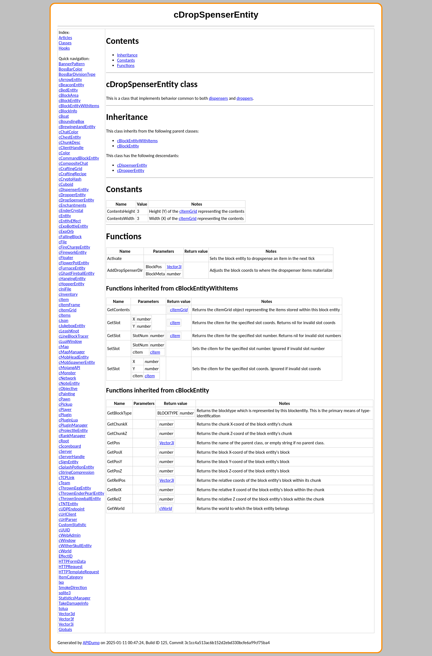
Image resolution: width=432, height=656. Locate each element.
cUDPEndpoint (72, 509)
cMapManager (72, 351)
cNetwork (67, 378)
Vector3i (66, 624)
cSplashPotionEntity (76, 467)
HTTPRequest (71, 566)
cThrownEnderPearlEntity (81, 493)
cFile (63, 241)
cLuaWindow (70, 341)
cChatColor (68, 132)
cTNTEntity (68, 503)
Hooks (64, 48)
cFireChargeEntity (74, 247)
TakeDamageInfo (73, 603)
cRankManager (72, 435)
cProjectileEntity (73, 430)
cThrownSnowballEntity (80, 498)
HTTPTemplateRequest (79, 571)
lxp (61, 582)
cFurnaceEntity (72, 268)
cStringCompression (76, 472)
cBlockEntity (69, 100)
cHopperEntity (71, 283)
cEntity (65, 215)
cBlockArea (69, 95)
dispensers (218, 98)
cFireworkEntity (73, 252)
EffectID (65, 556)
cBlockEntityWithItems (79, 105)
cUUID (64, 530)
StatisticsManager (74, 598)
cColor (64, 152)
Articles (65, 37)
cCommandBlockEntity (79, 158)
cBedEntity (68, 90)
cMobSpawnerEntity (77, 362)
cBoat (64, 116)
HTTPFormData (72, 561)
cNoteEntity (69, 383)
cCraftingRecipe (73, 173)
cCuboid (66, 184)
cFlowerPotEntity (74, 262)
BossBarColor (70, 69)
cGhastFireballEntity (76, 273)
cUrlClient (67, 514)
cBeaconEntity (71, 84)
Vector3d (67, 613)
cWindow (67, 540)
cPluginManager (73, 425)
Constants (126, 60)
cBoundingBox (71, 121)
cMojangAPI (69, 367)
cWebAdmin (69, 535)
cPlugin (65, 414)
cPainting (67, 393)
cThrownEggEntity (75, 488)
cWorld (65, 550)
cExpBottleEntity (73, 226)
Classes (65, 42)
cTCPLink (66, 477)
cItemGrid (67, 310)
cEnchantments (72, 205)
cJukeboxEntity (72, 325)
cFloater (66, 257)
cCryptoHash (70, 179)
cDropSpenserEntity (76, 200)
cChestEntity (70, 137)
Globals (65, 629)
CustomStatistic (72, 524)
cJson (63, 320)
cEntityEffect (70, 221)
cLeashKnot (69, 331)
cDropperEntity (72, 194)
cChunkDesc (69, 142)
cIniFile (65, 289)
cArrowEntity (70, 79)
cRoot (64, 440)
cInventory (68, 294)
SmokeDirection (73, 587)
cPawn (64, 399)
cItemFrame (69, 304)
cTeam (64, 482)
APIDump (91, 642)
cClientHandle (71, 147)
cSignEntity (68, 461)
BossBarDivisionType (77, 74)
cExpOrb (66, 231)
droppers (245, 98)
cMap (64, 346)
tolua (63, 608)
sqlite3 (65, 592)
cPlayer (65, 409)
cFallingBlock (70, 236)
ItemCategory (71, 577)
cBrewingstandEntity (77, 126)
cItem (64, 299)
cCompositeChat (73, 163)
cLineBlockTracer (73, 336)
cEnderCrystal (71, 210)
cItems (65, 315)
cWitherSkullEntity (75, 545)
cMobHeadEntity (74, 357)
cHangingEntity (72, 278)
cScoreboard (70, 446)
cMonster (67, 372)
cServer (65, 451)
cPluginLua (68, 420)
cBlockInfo (68, 111)
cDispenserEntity (74, 189)
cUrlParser (68, 519)
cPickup (65, 404)
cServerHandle (72, 456)
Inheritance (127, 55)
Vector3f (66, 619)
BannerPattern (72, 63)
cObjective (68, 388)
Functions (125, 65)
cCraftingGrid (70, 168)
